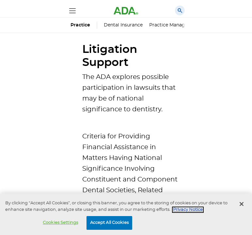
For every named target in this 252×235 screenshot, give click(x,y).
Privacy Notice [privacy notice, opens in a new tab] (188, 210)
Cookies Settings (60, 223)
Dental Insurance (123, 25)
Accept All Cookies (109, 223)
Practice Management (174, 25)
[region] (126, 214)
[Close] (241, 204)
